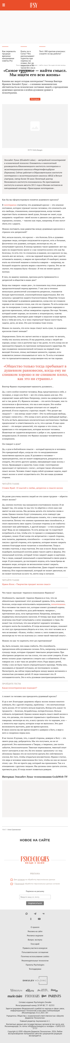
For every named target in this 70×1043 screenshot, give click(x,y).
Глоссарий (35, 944)
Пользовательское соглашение (35, 952)
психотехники (58, 604)
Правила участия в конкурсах (35, 948)
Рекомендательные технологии (35, 960)
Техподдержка (35, 969)
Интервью (35, 99)
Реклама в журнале (35, 935)
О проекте (35, 927)
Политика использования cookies (35, 956)
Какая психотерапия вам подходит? (19, 687)
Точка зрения (20, 65)
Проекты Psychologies (35, 965)
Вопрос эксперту (35, 939)
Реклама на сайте (35, 931)
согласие (21, 879)
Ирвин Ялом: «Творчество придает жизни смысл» (26, 584)
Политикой (19, 883)
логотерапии (10, 204)
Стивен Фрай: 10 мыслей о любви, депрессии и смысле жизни (32, 487)
